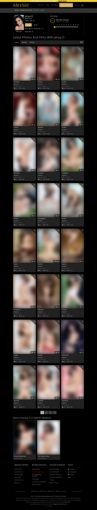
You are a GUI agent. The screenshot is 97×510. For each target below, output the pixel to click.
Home (17, 10)
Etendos (17, 173)
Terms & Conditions (56, 477)
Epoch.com (67, 502)
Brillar (16, 218)
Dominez (65, 401)
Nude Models (19, 474)
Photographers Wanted (37, 475)
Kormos (16, 401)
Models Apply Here (38, 472)
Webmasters (36, 469)
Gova (15, 264)
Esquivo (41, 173)
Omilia (40, 264)
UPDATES (41, 5)
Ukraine (28, 18)
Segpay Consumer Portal (60, 504)
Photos (32, 42)
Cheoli (16, 127)
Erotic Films (18, 469)
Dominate (65, 355)
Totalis (64, 310)
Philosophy (35, 479)
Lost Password (54, 472)
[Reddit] (71, 475)
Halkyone (65, 173)
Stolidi (40, 355)
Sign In (77, 5)
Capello (40, 401)
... (50, 412)
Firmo (64, 127)
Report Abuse (36, 484)
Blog (69, 477)
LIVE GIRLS (54, 5)
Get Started (66, 5)
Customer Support (55, 474)
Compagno (41, 218)
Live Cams (18, 477)
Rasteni (40, 127)
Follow (28, 25)
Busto (64, 218)
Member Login (54, 469)
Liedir (64, 82)
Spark (64, 264)
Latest (17, 42)
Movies (24, 42)
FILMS (47, 5)
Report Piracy (54, 483)
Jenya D (16, 84)
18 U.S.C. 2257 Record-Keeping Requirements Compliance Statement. (48, 496)
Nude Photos (19, 472)
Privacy (52, 480)
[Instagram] (72, 472)
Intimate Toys (19, 480)
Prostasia (17, 310)
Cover (16, 355)
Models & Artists (26, 10)
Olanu (40, 82)
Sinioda (16, 82)
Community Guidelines (39, 482)
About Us (17, 483)
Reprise (40, 310)
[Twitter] (71, 469)
